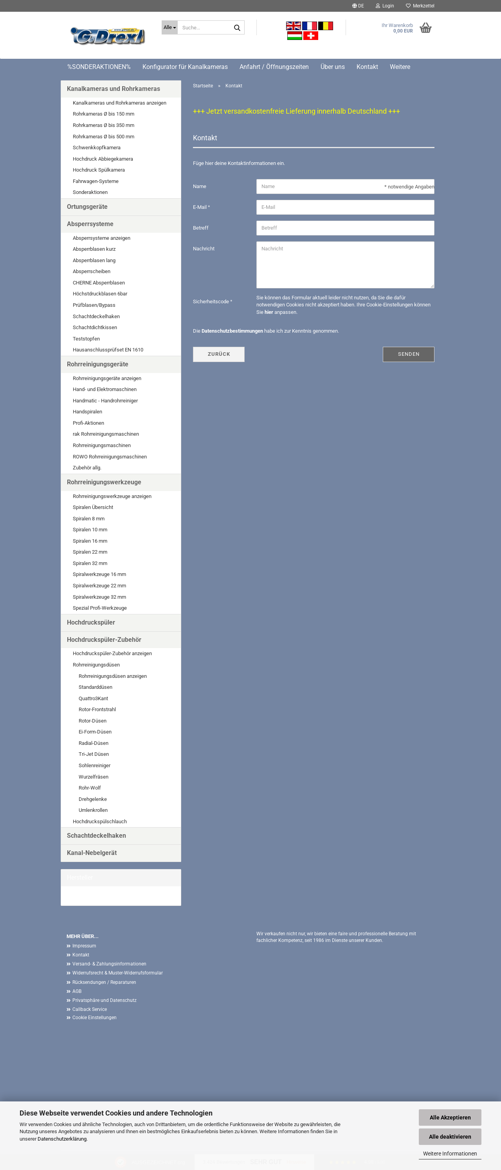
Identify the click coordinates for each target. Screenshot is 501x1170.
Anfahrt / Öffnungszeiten (274, 67)
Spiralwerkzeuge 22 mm (99, 586)
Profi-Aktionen (88, 423)
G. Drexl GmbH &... (87, 895)
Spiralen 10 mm (90, 529)
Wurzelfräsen (93, 777)
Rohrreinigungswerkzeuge (104, 482)
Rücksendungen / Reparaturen (104, 982)
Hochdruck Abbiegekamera (103, 159)
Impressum (84, 946)
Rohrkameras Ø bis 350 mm (103, 125)
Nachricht (203, 249)
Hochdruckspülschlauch (100, 821)
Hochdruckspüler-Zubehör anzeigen (112, 653)
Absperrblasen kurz (94, 249)
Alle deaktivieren (450, 1137)
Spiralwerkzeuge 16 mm (99, 574)
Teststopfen (86, 339)
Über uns (333, 67)
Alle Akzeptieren (450, 1117)
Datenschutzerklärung (62, 1139)
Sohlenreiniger (94, 765)
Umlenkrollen (93, 810)
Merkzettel (420, 6)
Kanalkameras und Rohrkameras (113, 88)
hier (269, 312)
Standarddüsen (95, 687)
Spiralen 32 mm (90, 563)
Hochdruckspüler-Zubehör (104, 639)
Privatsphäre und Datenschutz (104, 1000)
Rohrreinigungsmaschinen (102, 445)
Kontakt (367, 67)
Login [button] (385, 6)
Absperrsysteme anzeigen (101, 238)
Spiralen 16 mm (90, 541)
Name (199, 186)
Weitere (400, 67)
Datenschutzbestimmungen (232, 331)
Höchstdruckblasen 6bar (100, 294)
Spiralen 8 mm (89, 519)
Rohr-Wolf (90, 788)
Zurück (219, 354)
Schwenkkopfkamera (97, 147)
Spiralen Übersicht (93, 507)
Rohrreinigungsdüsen (96, 665)
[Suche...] (170, 27)
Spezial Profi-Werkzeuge (100, 608)
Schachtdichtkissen (95, 327)
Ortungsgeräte (87, 206)
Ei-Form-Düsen (95, 732)
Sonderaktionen (90, 192)
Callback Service (89, 1009)
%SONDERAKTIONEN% (99, 67)
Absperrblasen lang (94, 260)
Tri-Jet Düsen (94, 754)
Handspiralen (87, 412)
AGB (76, 991)
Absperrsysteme (90, 224)
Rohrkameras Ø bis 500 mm (103, 136)
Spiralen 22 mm (90, 552)
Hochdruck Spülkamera (99, 170)
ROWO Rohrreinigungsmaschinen (110, 457)
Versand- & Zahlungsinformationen (109, 964)
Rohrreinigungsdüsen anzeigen (113, 676)
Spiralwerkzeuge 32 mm (99, 597)
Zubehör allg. (87, 468)
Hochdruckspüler (91, 622)
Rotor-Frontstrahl (97, 709)
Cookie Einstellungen (94, 1017)
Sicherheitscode (211, 301)
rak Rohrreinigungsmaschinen (106, 434)
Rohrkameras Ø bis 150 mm (103, 114)
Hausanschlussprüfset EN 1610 (108, 350)
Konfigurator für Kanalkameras (185, 67)
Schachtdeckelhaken (96, 316)
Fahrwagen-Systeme (96, 181)
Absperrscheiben (91, 271)
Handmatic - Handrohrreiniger (105, 401)
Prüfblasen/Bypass (94, 305)
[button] (358, 6)
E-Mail (200, 207)
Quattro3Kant (93, 698)
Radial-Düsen (93, 743)
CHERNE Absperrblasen (99, 283)
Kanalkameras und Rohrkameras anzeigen (119, 103)
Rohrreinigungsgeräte (97, 364)
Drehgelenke (93, 799)
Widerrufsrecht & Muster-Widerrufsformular (117, 973)
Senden (409, 354)
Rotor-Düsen (92, 721)
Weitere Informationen (450, 1153)
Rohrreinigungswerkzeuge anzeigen (112, 496)
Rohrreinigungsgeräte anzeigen (107, 378)
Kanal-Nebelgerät (92, 853)
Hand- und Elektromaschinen (105, 389)
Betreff (201, 228)
